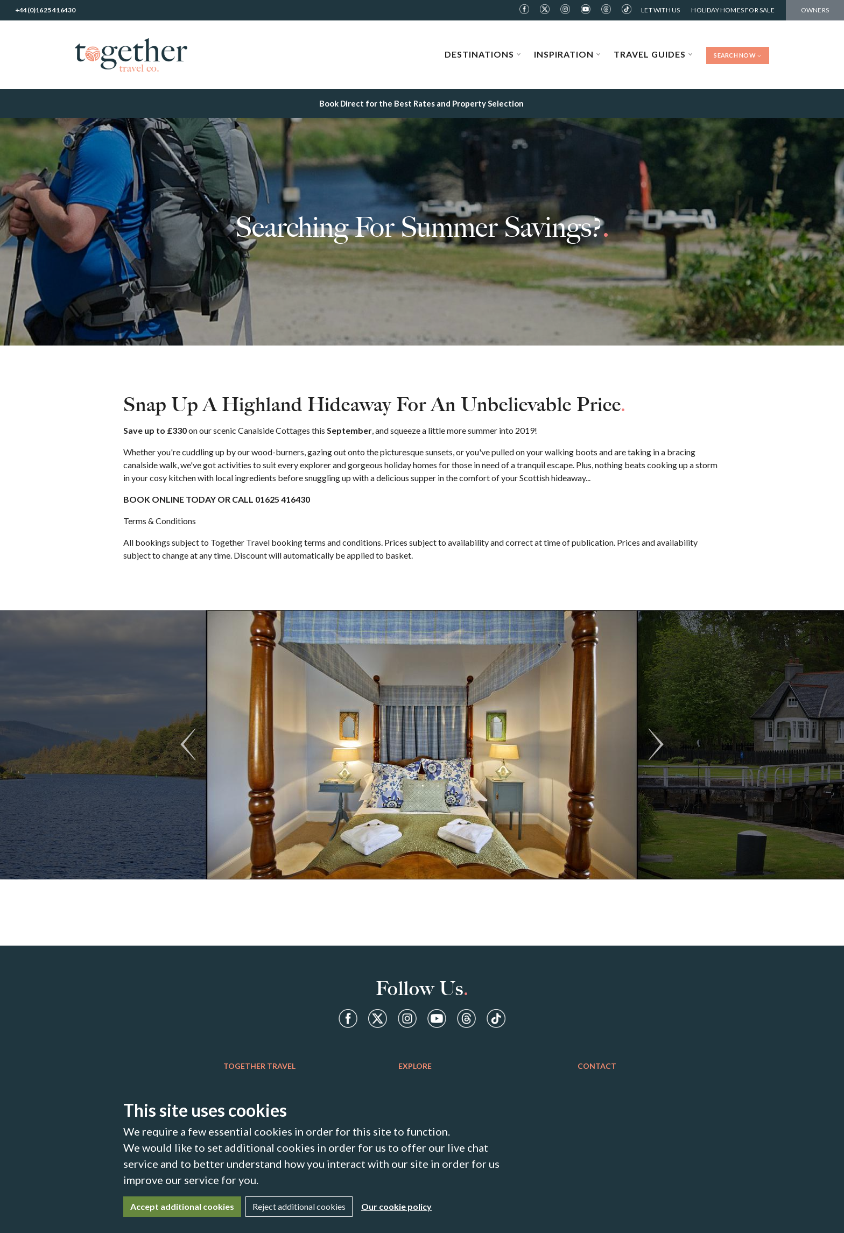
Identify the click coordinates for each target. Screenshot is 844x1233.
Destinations (483, 54)
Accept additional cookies (182, 1206)
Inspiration (567, 54)
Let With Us (660, 10)
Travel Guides (653, 54)
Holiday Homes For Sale (732, 10)
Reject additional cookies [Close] (299, 1206)
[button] (187, 744)
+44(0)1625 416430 (45, 10)
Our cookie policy (396, 1206)
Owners (815, 10)
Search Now (738, 55)
